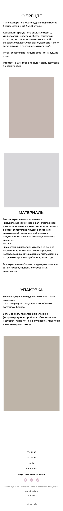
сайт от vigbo (31, 504)
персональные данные (31, 474)
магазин (31, 457)
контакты (31, 469)
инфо (32, 463)
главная (31, 452)
